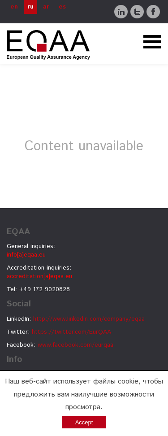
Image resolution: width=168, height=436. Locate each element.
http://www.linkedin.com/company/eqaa (89, 318)
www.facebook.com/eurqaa (75, 344)
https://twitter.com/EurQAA (71, 331)
